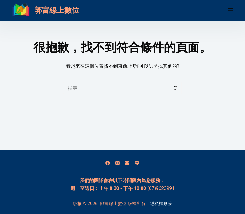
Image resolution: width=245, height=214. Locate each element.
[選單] (230, 10)
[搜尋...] (116, 88)
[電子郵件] (127, 163)
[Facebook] (107, 163)
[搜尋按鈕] (176, 88)
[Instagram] (117, 163)
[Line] (137, 163)
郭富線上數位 (57, 10)
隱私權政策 (161, 203)
